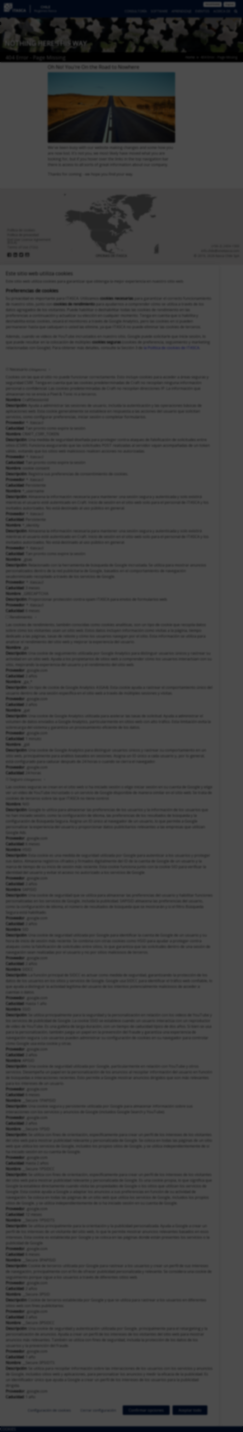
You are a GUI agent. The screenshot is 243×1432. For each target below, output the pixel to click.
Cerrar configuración (98, 1410)
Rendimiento (21, 617)
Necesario (28, 369)
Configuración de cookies (49, 1410)
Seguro (25, 779)
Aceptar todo (189, 1410)
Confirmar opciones (146, 1410)
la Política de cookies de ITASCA (171, 347)
